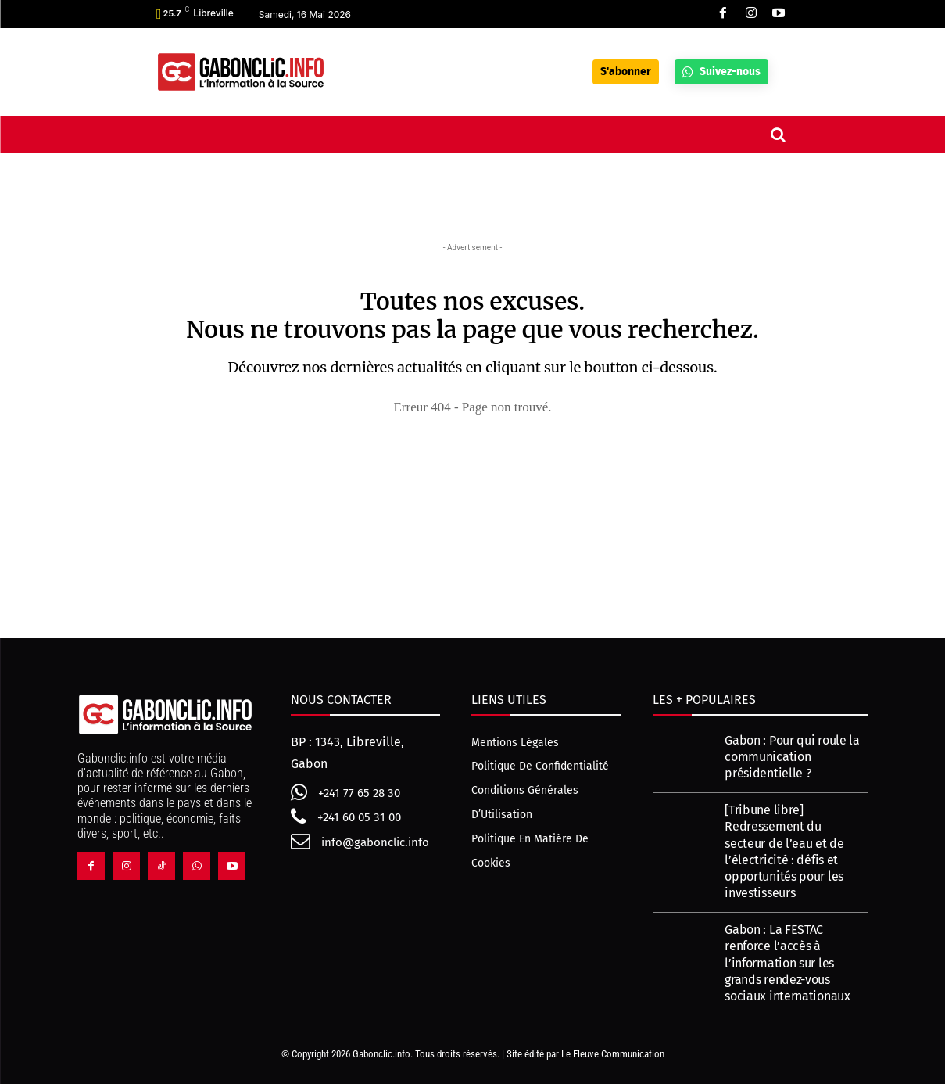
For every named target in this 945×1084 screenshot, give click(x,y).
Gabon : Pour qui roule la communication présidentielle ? (792, 757)
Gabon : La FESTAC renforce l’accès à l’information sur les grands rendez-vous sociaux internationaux (787, 963)
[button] (777, 134)
